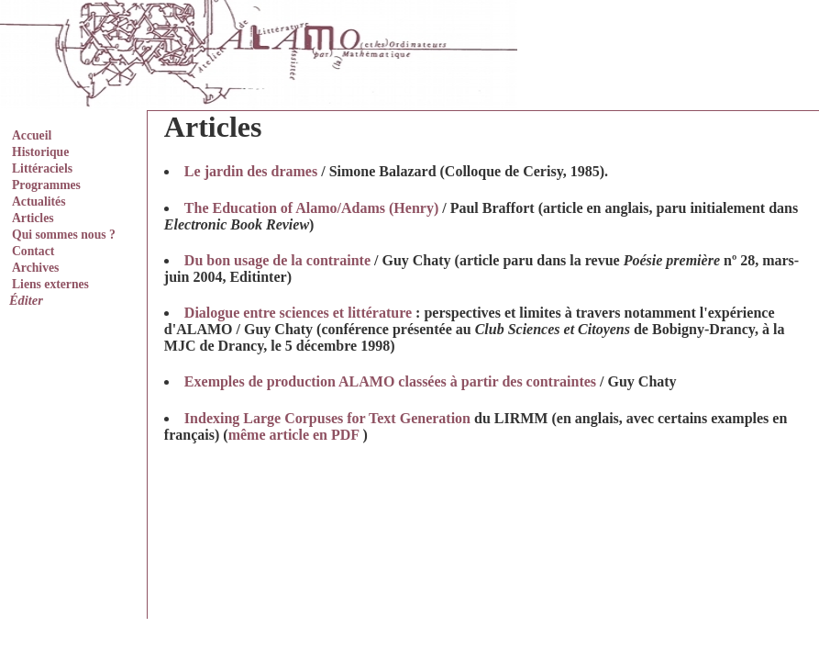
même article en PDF (294, 435)
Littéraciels (42, 168)
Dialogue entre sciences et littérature (298, 312)
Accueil (31, 135)
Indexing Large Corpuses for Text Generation (327, 418)
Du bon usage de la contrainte (277, 260)
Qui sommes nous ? (64, 234)
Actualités (38, 201)
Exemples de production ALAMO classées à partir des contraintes (390, 381)
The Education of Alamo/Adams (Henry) (311, 208)
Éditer (26, 300)
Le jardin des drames (250, 171)
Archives (35, 267)
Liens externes (50, 284)
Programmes (46, 185)
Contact (33, 251)
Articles (33, 218)
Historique (40, 152)
